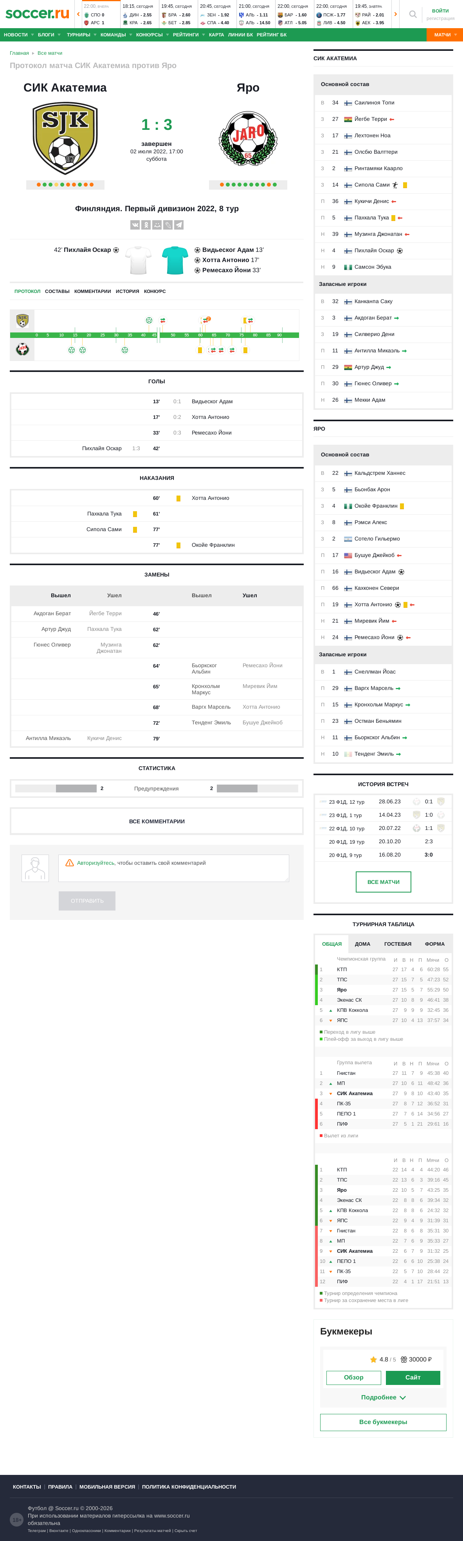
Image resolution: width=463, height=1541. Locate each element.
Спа (211, 22)
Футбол (37, 1508)
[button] (78, 14)
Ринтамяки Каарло (379, 168)
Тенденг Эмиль (374, 754)
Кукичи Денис (372, 201)
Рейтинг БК (271, 35)
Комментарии (117, 1530)
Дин (134, 15)
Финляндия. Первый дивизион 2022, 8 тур (157, 208)
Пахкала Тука (372, 217)
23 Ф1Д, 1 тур (340, 815)
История (127, 291)
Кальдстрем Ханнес (380, 473)
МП (341, 1083)
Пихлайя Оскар (374, 250)
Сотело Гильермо (377, 538)
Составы (57, 291)
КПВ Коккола (352, 1010)
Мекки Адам (370, 400)
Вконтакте (58, 1530)
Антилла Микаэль (377, 350)
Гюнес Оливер (373, 383)
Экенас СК (349, 1000)
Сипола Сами (372, 184)
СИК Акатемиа (65, 87)
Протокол (27, 291)
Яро (248, 87)
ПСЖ (328, 15)
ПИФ (342, 1124)
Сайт (413, 1377)
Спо (95, 15)
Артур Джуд (369, 367)
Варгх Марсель (374, 688)
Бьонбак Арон (372, 489)
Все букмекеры (383, 1422)
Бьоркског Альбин (377, 737)
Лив (327, 22)
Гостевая (397, 944)
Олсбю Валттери (376, 152)
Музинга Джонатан (378, 234)
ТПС (342, 979)
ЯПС (342, 1020)
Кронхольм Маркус (379, 704)
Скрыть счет (186, 1530)
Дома (362, 944)
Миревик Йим (372, 621)
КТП (342, 969)
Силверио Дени (375, 334)
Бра (172, 15)
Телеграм (37, 1530)
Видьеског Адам (375, 571)
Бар (289, 15)
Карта (216, 35)
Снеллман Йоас (375, 671)
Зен (211, 15)
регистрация (441, 18)
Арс (95, 22)
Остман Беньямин (378, 721)
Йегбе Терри (371, 119)
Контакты (27, 1487)
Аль (250, 15)
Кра (133, 22)
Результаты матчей (152, 1530)
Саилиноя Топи (375, 102)
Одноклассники (86, 1530)
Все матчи (384, 882)
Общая (332, 944)
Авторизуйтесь (95, 863)
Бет (172, 22)
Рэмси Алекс (371, 522)
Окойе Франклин (376, 506)
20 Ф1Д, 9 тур (340, 855)
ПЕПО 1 (346, 1114)
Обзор (354, 1377)
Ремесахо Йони (375, 637)
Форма (435, 944)
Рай (366, 15)
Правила (60, 1487)
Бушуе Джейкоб (375, 555)
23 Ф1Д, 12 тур (341, 802)
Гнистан (346, 1073)
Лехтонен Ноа (373, 135)
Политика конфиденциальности (189, 1487)
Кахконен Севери (377, 588)
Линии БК (240, 35)
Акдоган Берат (373, 317)
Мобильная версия (107, 1487)
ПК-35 (344, 1103)
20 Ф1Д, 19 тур (341, 842)
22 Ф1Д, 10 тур (341, 829)
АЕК (366, 22)
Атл (288, 22)
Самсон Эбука (373, 267)
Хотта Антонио (373, 604)
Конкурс (155, 291)
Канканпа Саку (374, 301)
